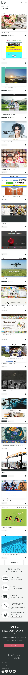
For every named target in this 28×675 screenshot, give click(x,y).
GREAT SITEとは (15, 616)
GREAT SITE (4, 35)
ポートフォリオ (4, 310)
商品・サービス (10, 35)
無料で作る (14, 645)
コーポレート (4, 62)
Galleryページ (14, 577)
